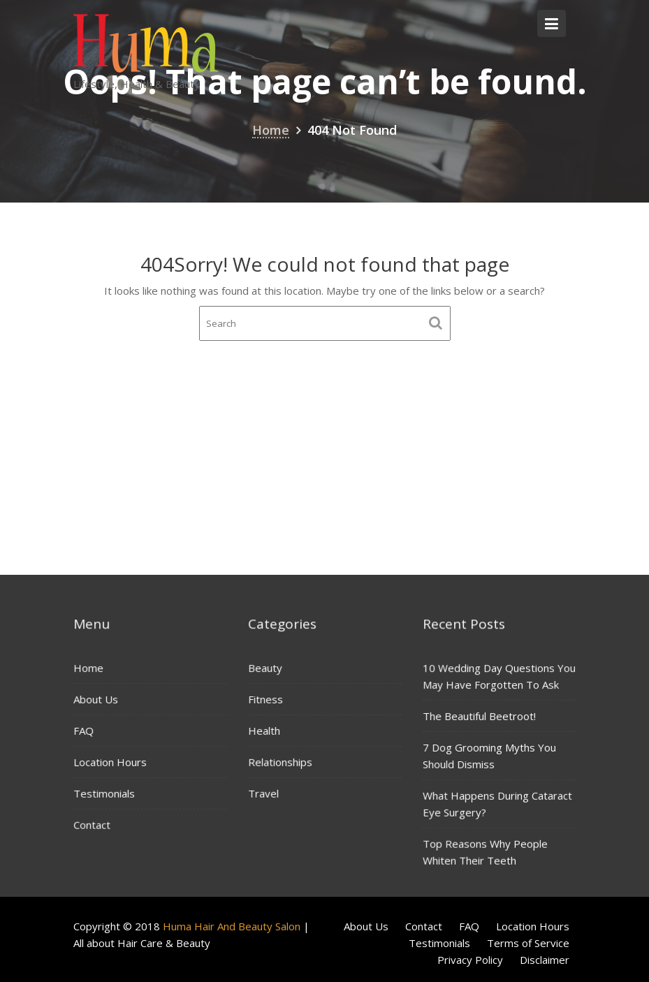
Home (89, 668)
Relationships (280, 761)
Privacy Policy (470, 960)
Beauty (265, 668)
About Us (96, 699)
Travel (264, 792)
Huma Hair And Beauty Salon (231, 926)
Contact (92, 823)
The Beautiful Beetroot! (479, 716)
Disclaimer (544, 960)
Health (264, 730)
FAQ (84, 731)
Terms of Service (528, 943)
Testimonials (104, 793)
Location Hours (110, 761)
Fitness (266, 699)
